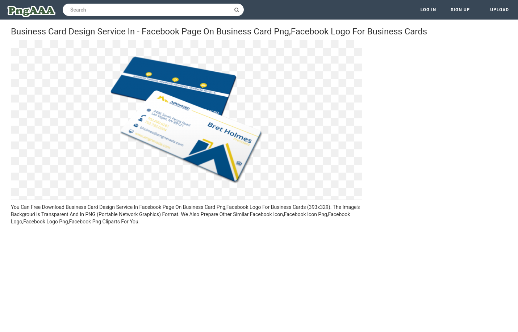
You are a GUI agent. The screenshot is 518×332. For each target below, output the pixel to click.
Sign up (460, 9)
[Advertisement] (186, 279)
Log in (428, 9)
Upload (499, 9)
